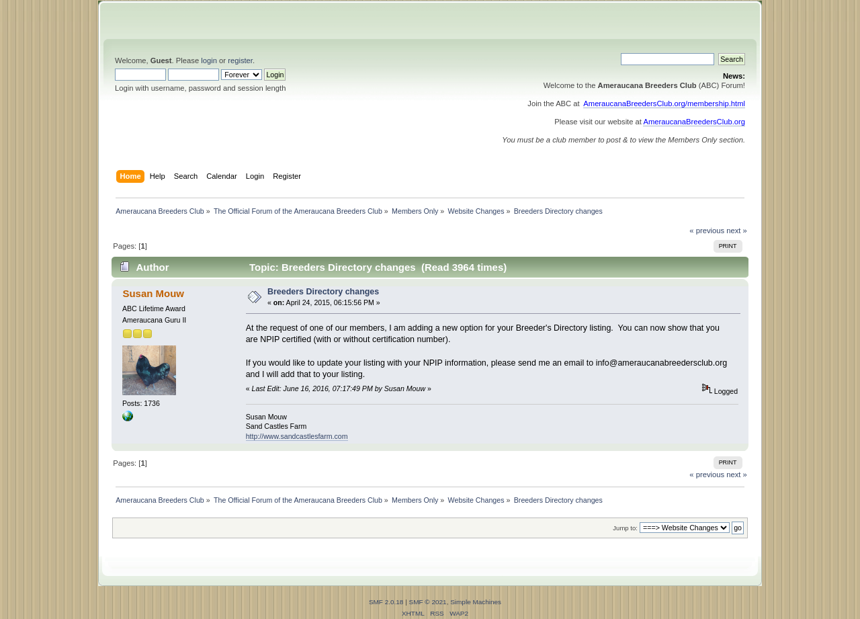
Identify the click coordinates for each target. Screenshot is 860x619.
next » (736, 230)
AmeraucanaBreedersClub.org (694, 122)
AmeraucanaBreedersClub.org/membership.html (664, 103)
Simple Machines (475, 602)
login (209, 60)
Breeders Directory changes (323, 291)
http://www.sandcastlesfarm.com (297, 436)
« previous (706, 230)
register (240, 60)
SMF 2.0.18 (386, 602)
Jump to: (625, 528)
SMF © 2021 (428, 602)
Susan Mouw (152, 293)
